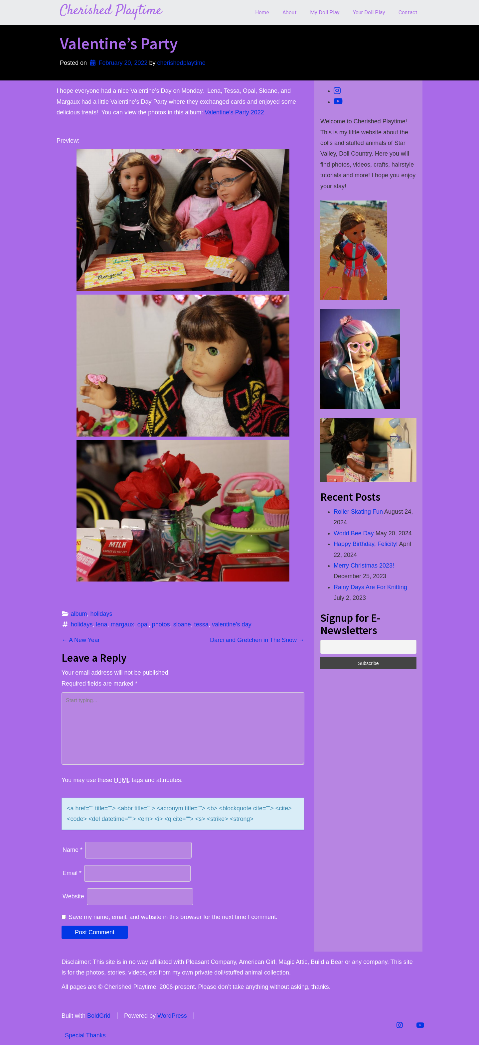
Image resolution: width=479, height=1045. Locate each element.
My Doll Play (325, 12)
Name (72, 850)
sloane (182, 624)
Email (72, 873)
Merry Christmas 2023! (364, 565)
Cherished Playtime (111, 11)
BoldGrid (98, 1015)
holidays (101, 613)
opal (143, 624)
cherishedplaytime (181, 63)
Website (73, 896)
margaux (122, 624)
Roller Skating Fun (358, 511)
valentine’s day (231, 624)
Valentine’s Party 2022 (234, 112)
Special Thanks (85, 1035)
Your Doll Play (369, 12)
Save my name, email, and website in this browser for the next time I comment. (173, 917)
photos (161, 624)
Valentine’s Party (119, 43)
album (79, 613)
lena (101, 624)
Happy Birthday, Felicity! (366, 544)
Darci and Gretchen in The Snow (257, 640)
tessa (201, 624)
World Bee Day (354, 533)
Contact (408, 12)
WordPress (172, 1015)
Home (262, 12)
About (289, 12)
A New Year (81, 640)
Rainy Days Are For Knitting (370, 587)
